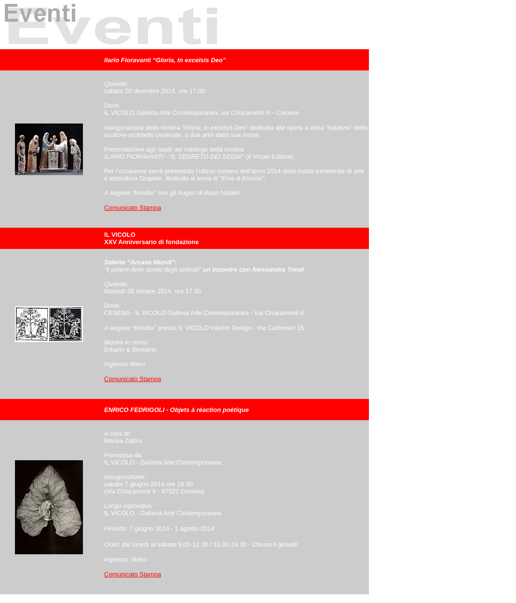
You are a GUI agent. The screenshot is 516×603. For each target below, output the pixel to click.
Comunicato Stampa (132, 207)
